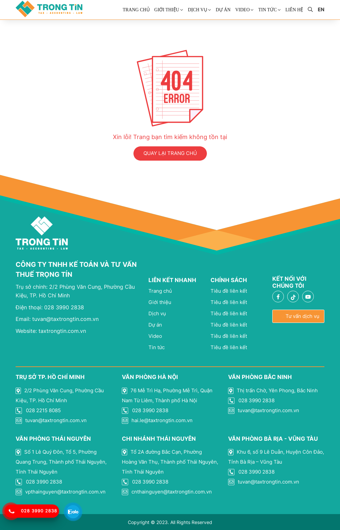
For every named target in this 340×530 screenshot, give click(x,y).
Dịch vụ (197, 9)
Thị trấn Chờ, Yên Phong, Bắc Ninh (273, 390)
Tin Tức (267, 9)
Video (242, 9)
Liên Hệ (294, 9)
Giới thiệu (166, 9)
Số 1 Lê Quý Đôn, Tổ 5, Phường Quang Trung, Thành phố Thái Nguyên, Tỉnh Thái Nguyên (61, 462)
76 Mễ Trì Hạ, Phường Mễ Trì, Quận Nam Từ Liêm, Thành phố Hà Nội (167, 395)
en (321, 10)
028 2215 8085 (38, 410)
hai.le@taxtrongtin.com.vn (157, 420)
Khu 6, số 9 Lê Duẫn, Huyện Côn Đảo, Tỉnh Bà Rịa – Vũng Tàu (276, 457)
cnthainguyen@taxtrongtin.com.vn (167, 492)
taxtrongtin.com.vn (51, 331)
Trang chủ (136, 9)
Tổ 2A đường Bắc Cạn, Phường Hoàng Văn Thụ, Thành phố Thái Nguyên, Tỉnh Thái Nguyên (170, 462)
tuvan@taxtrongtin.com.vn (57, 319)
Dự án (223, 9)
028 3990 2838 (50, 307)
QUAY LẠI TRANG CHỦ (170, 153)
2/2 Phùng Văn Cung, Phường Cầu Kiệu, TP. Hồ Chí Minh (60, 395)
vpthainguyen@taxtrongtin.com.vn (61, 492)
